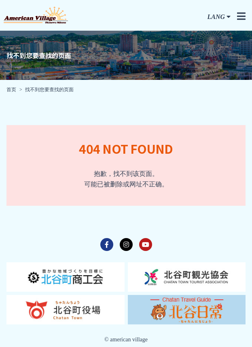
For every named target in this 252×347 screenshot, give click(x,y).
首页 (11, 89)
